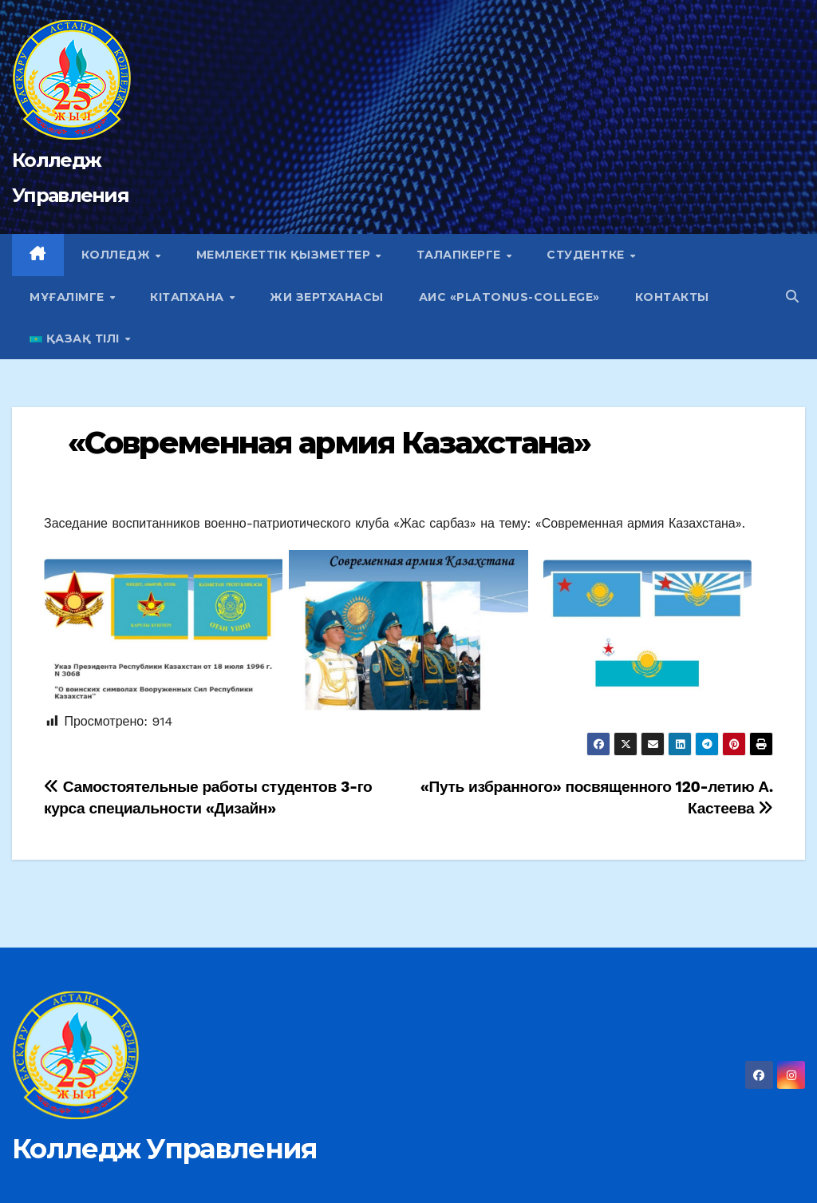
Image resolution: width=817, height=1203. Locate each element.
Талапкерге (460, 254)
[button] (792, 296)
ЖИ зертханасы (327, 297)
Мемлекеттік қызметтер (285, 254)
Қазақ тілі (76, 338)
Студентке (587, 254)
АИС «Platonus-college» (509, 297)
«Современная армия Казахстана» (329, 442)
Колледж (117, 254)
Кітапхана (188, 297)
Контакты (672, 297)
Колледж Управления (164, 1148)
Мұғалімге (69, 297)
